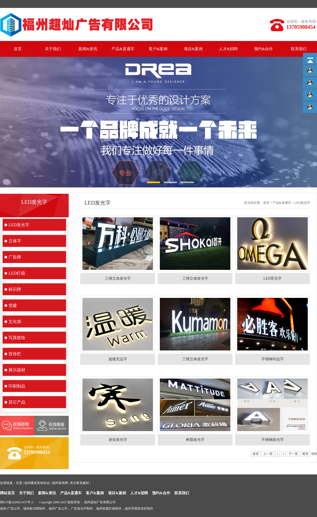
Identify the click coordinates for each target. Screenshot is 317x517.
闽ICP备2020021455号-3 (16, 502)
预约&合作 (263, 49)
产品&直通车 (122, 49)
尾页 (305, 454)
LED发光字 (18, 225)
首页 (18, 49)
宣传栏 (14, 354)
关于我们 (53, 49)
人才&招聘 (228, 49)
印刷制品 (16, 386)
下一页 (293, 454)
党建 (12, 305)
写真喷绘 (16, 337)
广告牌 (14, 257)
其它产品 (16, 402)
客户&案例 (158, 49)
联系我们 (299, 49)
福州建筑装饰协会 (37, 483)
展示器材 (16, 370)
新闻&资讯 (87, 49)
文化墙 (14, 321)
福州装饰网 (60, 483)
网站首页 (7, 493)
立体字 (14, 241)
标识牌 (14, 289)
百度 (19, 483)
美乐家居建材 (79, 483)
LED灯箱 (16, 273)
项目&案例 (193, 49)
